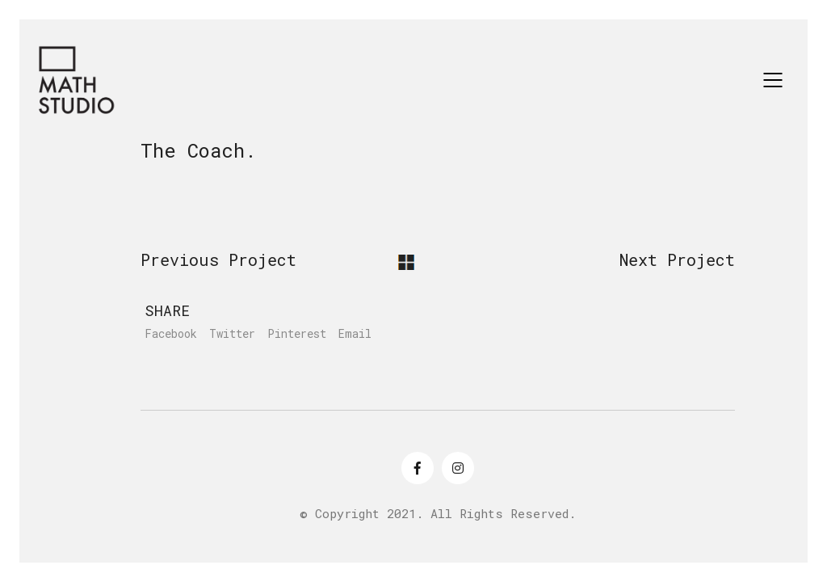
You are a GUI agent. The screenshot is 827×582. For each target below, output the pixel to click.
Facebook (171, 334)
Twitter (232, 334)
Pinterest (296, 334)
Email (355, 334)
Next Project (677, 259)
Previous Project (218, 259)
